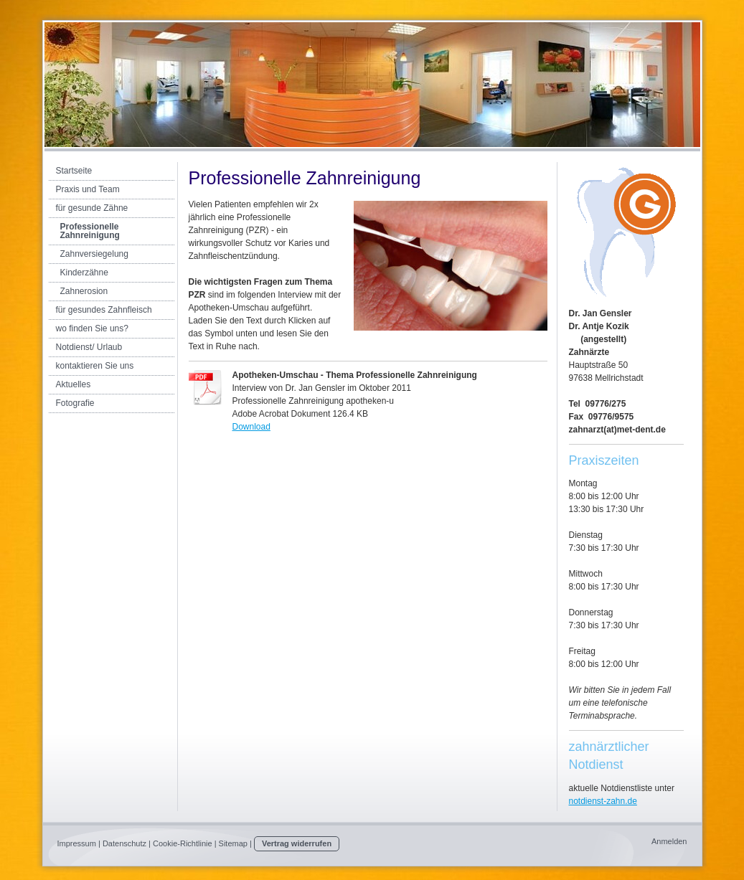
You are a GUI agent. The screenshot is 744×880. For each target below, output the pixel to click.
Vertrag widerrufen (296, 843)
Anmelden (669, 841)
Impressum (76, 843)
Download (251, 427)
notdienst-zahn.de (603, 801)
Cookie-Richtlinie (182, 843)
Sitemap (233, 843)
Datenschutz (124, 843)
